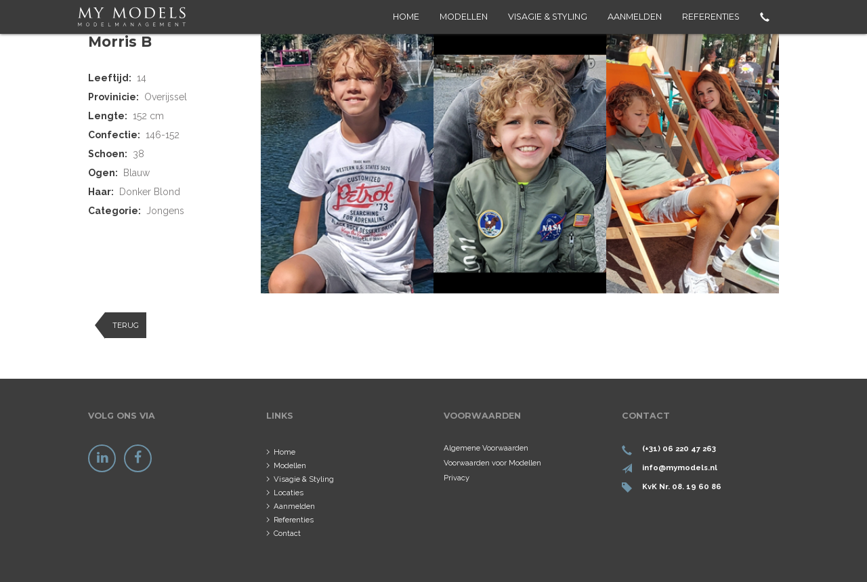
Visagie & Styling (547, 17)
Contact (287, 533)
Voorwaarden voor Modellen (492, 462)
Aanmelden (635, 17)
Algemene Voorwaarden (486, 448)
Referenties (711, 17)
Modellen (464, 17)
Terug (125, 325)
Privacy (456, 477)
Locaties (288, 492)
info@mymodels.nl (679, 467)
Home (406, 17)
